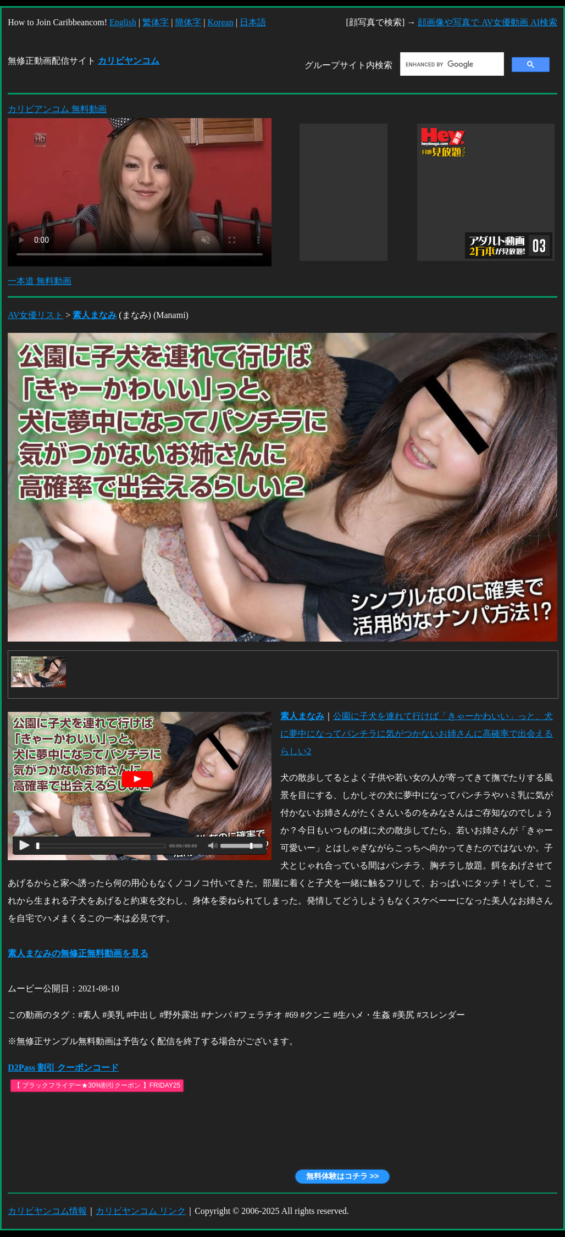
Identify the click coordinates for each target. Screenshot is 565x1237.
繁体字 (155, 22)
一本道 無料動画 (39, 281)
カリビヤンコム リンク (141, 1211)
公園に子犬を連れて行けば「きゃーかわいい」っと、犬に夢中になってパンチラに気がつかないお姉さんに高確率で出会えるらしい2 (416, 733)
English (122, 22)
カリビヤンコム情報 (47, 1211)
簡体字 (188, 22)
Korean (221, 22)
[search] (451, 64)
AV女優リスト (35, 315)
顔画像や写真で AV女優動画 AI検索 (487, 22)
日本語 (253, 22)
